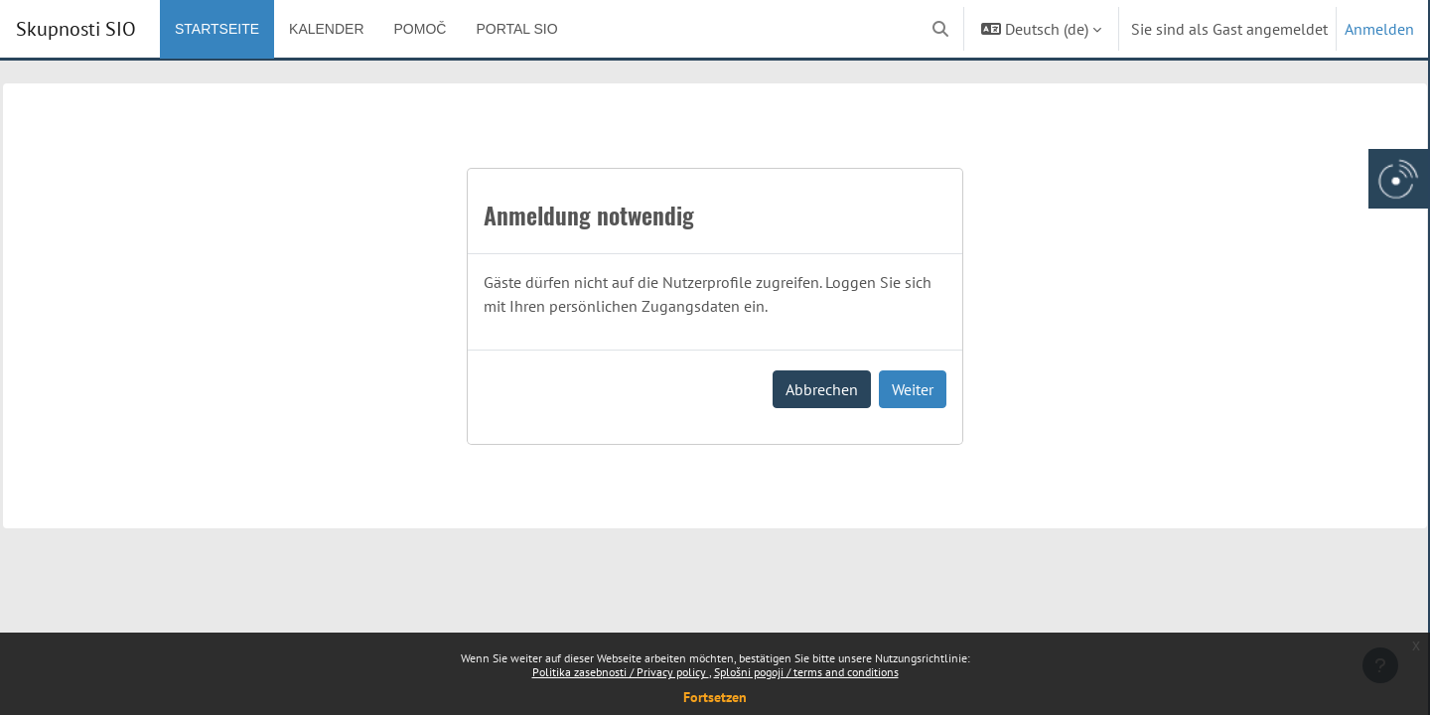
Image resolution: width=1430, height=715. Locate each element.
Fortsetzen (715, 697)
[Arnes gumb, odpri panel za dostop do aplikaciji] (1398, 179)
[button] (940, 29)
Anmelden (1379, 29)
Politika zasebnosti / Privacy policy (620, 671)
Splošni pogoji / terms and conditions (806, 671)
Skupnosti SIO (76, 29)
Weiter (912, 389)
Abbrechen (822, 389)
